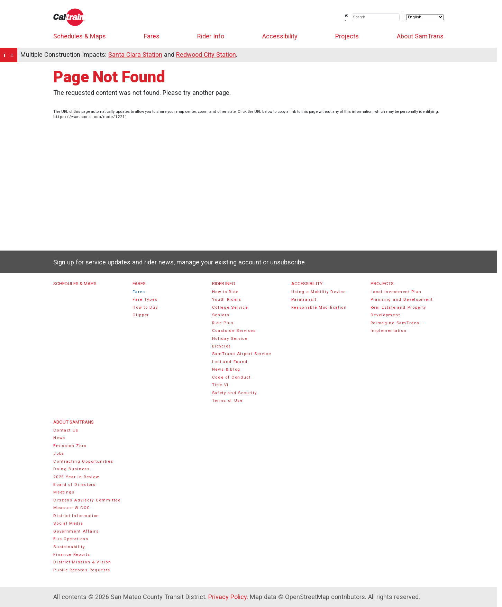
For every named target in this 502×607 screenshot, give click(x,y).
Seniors (221, 315)
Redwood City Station (206, 54)
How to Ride (225, 292)
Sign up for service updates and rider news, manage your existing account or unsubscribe (179, 262)
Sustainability (69, 547)
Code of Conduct (231, 377)
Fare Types (145, 299)
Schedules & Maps (79, 36)
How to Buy (145, 307)
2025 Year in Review (76, 477)
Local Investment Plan (396, 292)
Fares (151, 36)
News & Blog (226, 369)
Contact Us (66, 430)
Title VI (220, 385)
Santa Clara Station (135, 54)
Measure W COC (71, 508)
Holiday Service (230, 338)
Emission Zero (69, 446)
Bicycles (221, 346)
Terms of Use (227, 400)
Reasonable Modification (319, 307)
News (59, 438)
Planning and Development (402, 299)
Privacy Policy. (228, 596)
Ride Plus (223, 323)
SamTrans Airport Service (241, 354)
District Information (76, 516)
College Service (230, 307)
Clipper (141, 315)
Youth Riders (226, 299)
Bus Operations (71, 539)
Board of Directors (74, 484)
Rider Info (210, 36)
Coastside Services (234, 330)
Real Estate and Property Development (398, 311)
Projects (347, 36)
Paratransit (304, 299)
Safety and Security (234, 393)
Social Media (68, 523)
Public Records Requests (81, 570)
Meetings (63, 492)
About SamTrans (420, 36)
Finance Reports (71, 554)
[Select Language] (425, 17)
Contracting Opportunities (83, 461)
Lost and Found (230, 362)
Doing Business (71, 469)
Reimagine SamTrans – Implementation (398, 327)
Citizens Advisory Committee (86, 500)
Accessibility (280, 36)
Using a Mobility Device (318, 292)
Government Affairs (76, 531)
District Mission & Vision (82, 562)
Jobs (58, 453)
